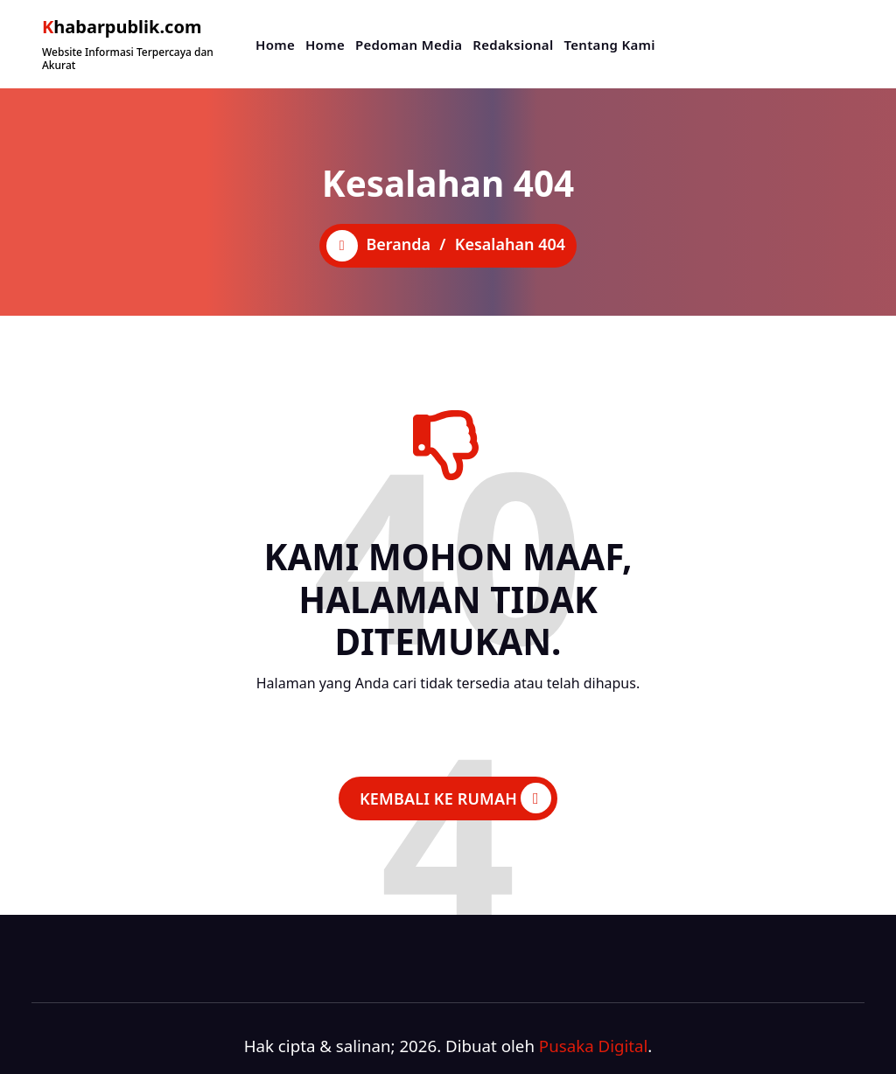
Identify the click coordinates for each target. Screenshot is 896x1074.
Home (275, 44)
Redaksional (512, 44)
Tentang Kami (609, 44)
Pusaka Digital (593, 1046)
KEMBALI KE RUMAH (455, 798)
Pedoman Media (408, 44)
